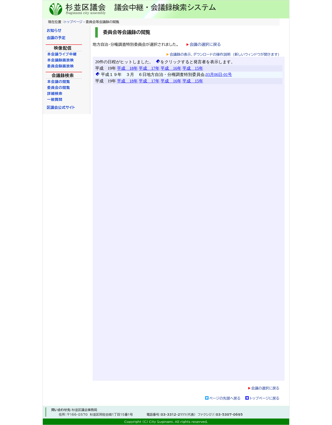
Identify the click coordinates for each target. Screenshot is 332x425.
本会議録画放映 (60, 60)
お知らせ (54, 30)
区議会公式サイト (61, 107)
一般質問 (55, 99)
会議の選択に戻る (205, 44)
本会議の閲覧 (58, 81)
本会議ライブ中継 (62, 54)
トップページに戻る (264, 398)
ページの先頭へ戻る (224, 398)
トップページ (73, 22)
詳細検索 (55, 93)
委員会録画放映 (60, 66)
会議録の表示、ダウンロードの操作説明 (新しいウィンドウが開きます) (224, 54)
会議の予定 (56, 38)
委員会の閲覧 (58, 87)
